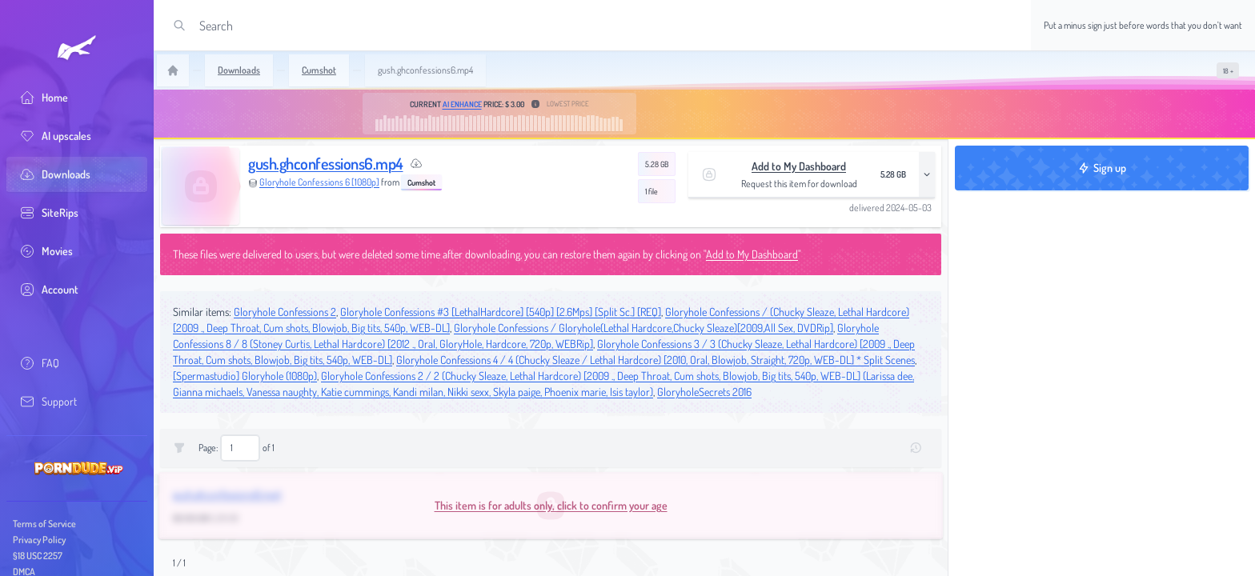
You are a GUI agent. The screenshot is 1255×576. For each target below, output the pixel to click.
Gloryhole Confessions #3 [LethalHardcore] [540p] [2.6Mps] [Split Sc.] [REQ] (500, 311)
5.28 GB (656, 164)
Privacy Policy (39, 540)
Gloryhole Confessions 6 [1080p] (319, 182)
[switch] (1228, 70)
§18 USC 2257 (37, 556)
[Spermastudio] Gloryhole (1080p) (245, 375)
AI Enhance (462, 104)
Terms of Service (44, 524)
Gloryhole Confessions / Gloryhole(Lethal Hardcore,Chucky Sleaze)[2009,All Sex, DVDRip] (643, 327)
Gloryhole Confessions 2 (285, 311)
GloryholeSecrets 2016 (704, 391)
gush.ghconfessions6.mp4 (325, 163)
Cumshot (421, 182)
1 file (651, 191)
